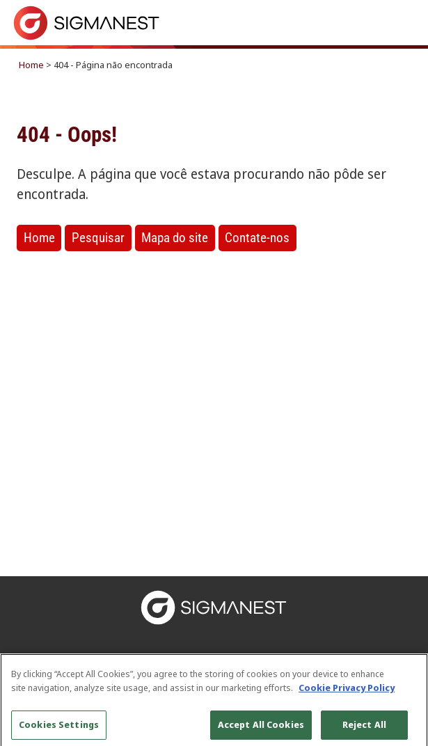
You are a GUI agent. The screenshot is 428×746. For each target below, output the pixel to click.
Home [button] (39, 238)
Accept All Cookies (261, 728)
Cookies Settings (59, 728)
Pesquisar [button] (98, 238)
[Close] (405, 679)
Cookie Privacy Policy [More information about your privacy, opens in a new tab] (347, 691)
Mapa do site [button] (174, 238)
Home (31, 64)
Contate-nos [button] (257, 238)
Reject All (364, 728)
